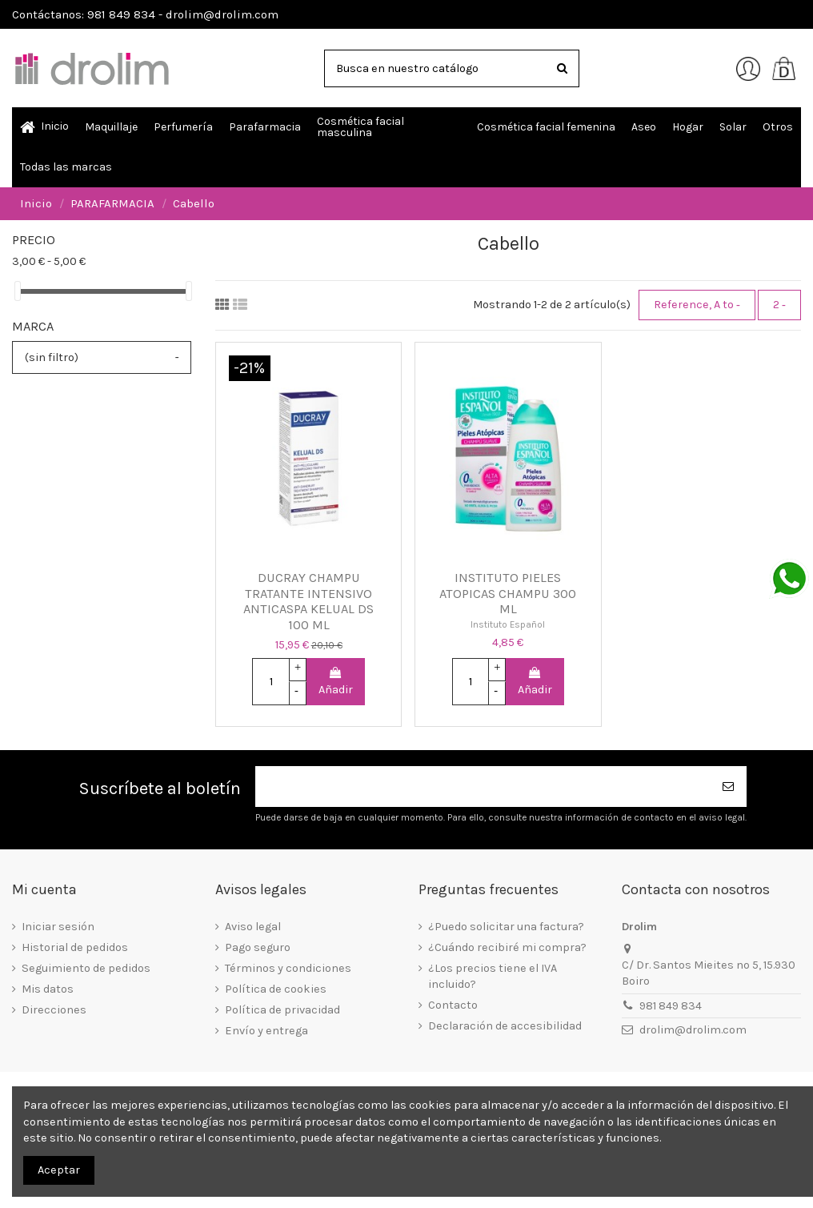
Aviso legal (253, 926)
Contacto (453, 1005)
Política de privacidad (282, 1010)
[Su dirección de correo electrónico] (483, 786)
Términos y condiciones (288, 968)
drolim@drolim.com (693, 1030)
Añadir (335, 682)
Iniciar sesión (58, 926)
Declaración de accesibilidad (505, 1026)
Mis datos (48, 989)
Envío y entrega (266, 1030)
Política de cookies (275, 989)
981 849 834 (670, 1006)
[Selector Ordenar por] (697, 305)
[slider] (17, 291)
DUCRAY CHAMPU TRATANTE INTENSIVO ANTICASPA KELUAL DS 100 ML (308, 601)
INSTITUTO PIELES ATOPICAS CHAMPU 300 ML (507, 593)
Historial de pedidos (75, 947)
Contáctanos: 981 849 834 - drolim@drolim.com (145, 14)
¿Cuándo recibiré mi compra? (507, 947)
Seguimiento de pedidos (86, 968)
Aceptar (59, 1170)
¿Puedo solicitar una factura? (506, 926)
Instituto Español (508, 624)
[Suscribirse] (729, 786)
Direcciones (54, 1010)
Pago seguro (257, 947)
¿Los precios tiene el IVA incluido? (492, 976)
